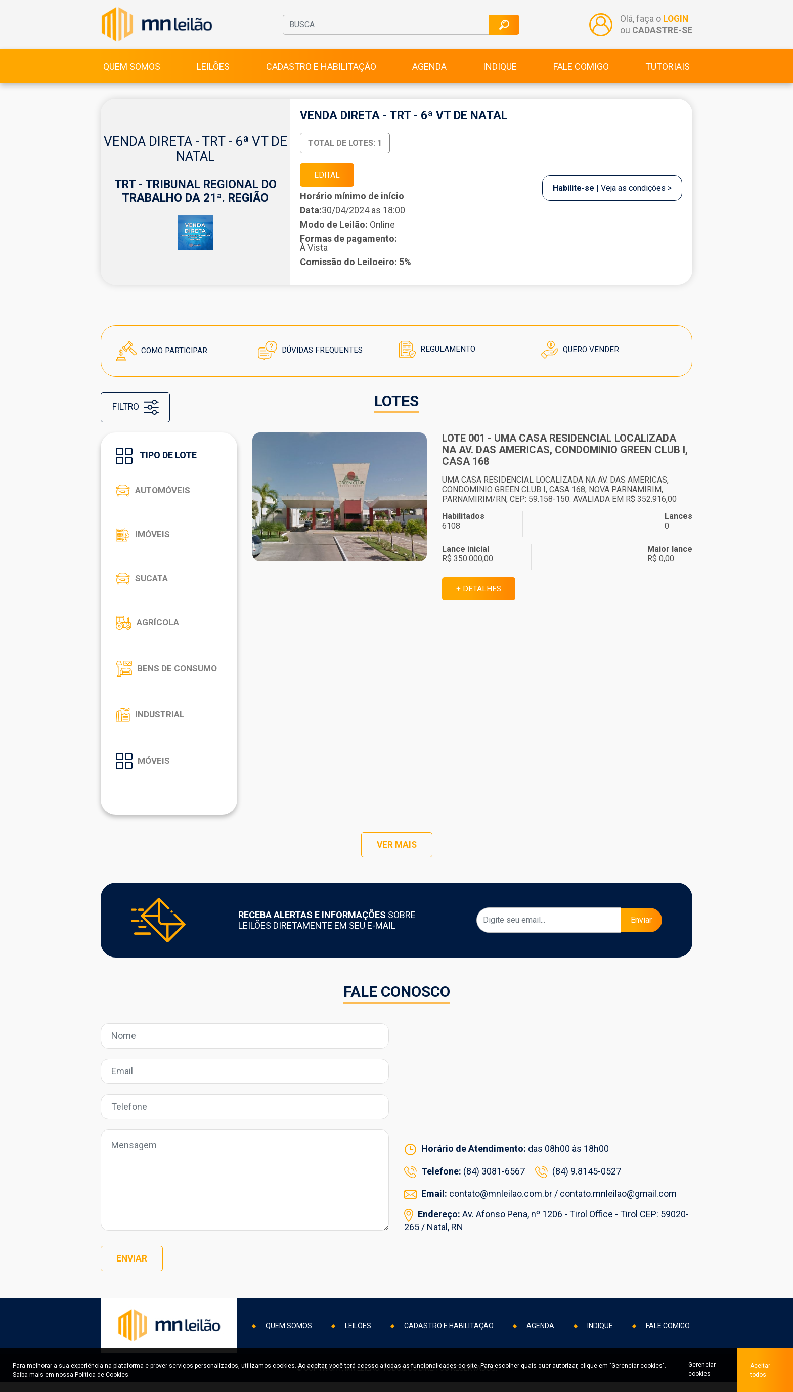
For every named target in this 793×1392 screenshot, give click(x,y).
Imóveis (144, 541)
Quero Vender (581, 356)
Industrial (151, 721)
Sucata (143, 585)
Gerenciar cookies (700, 1370)
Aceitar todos (760, 1370)
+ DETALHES (480, 596)
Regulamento (438, 356)
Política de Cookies (101, 1374)
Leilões (213, 71)
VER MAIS (396, 855)
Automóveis (155, 497)
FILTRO (137, 414)
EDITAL (328, 181)
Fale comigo (581, 71)
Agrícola (148, 629)
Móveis (144, 767)
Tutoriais (667, 71)
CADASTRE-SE (661, 32)
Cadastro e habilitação (321, 71)
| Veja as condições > (612, 194)
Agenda (429, 71)
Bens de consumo (168, 675)
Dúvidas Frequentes (312, 357)
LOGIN (675, 22)
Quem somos (131, 71)
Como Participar (163, 357)
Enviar (641, 931)
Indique (500, 71)
